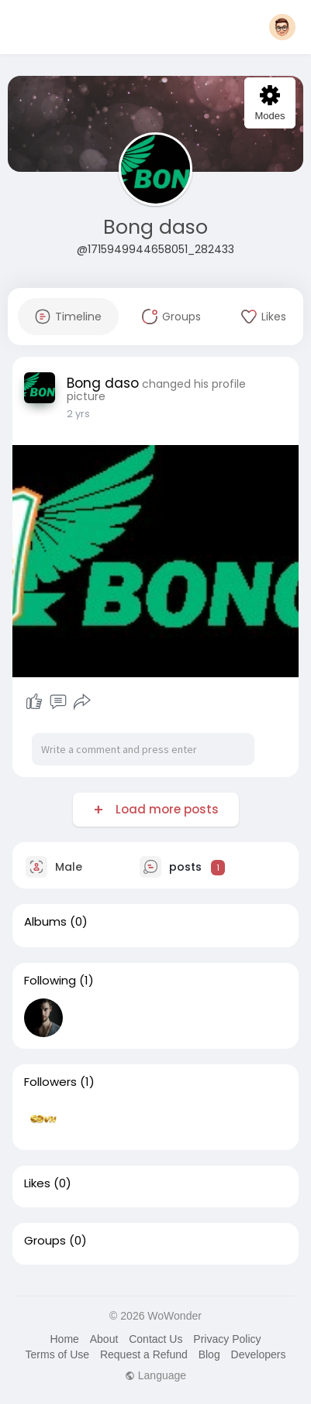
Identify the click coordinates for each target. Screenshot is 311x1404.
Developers (258, 1354)
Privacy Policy (227, 1339)
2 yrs (78, 413)
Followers (50, 1082)
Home (64, 1339)
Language (155, 1375)
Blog (209, 1354)
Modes (269, 103)
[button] (282, 27)
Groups (45, 1240)
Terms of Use (57, 1354)
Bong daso (155, 227)
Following (50, 980)
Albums (45, 922)
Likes (37, 1183)
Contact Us (155, 1339)
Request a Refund (144, 1354)
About (104, 1339)
